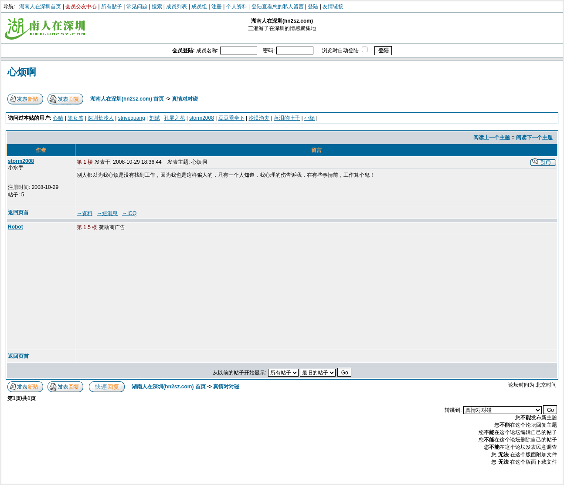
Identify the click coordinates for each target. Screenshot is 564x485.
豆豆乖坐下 (231, 118)
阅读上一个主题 (491, 138)
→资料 (84, 213)
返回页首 (18, 212)
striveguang (131, 118)
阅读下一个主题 (534, 138)
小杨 (309, 118)
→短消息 (107, 213)
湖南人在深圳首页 (40, 6)
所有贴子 (111, 6)
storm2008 (201, 118)
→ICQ (129, 213)
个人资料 (236, 6)
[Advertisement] (143, 292)
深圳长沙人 (101, 118)
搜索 (157, 6)
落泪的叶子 (287, 118)
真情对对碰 (185, 99)
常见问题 (136, 6)
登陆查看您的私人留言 (277, 6)
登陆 (313, 6)
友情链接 (333, 6)
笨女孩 (75, 118)
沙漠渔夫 (258, 118)
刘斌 (154, 118)
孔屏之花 (174, 118)
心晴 (58, 118)
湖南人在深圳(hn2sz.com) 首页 (127, 99)
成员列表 (176, 6)
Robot (15, 227)
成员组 (199, 6)
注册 (216, 6)
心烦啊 (21, 72)
